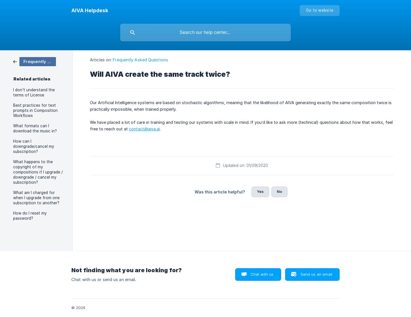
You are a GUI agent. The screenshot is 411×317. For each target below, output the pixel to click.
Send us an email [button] (316, 274)
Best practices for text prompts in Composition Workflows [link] (35, 110)
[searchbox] (205, 32)
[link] (34, 61)
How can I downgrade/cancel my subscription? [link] (33, 146)
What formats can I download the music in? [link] (35, 128)
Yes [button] (260, 191)
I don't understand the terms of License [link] (34, 92)
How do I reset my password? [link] (30, 216)
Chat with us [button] (262, 274)
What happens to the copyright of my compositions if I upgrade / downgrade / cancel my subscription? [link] (38, 172)
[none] (89, 10)
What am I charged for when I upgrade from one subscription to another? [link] (36, 197)
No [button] (279, 191)
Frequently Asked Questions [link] (140, 59)
